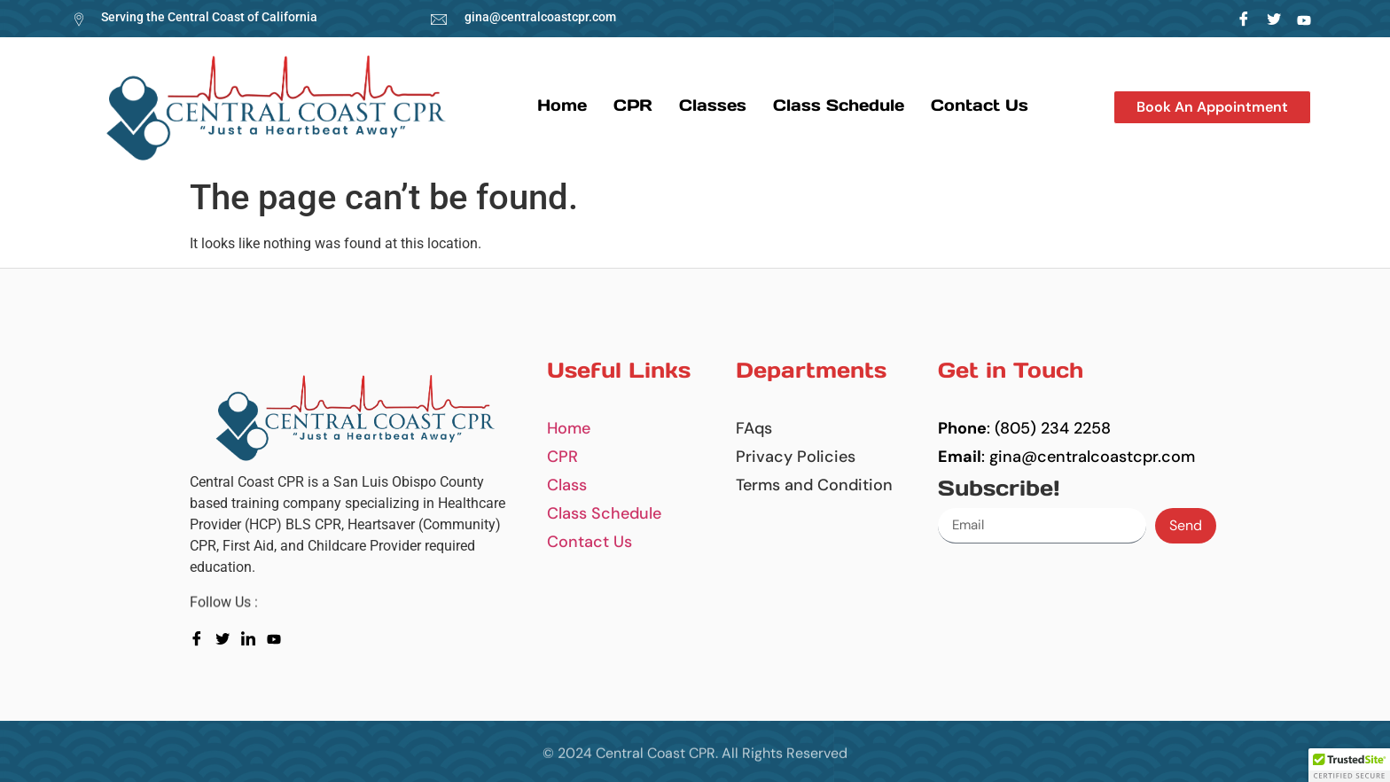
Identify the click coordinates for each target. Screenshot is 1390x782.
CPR (632, 105)
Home (562, 105)
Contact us (979, 105)
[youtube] (278, 637)
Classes (712, 105)
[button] (1212, 107)
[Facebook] (1244, 18)
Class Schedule (838, 105)
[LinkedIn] (1304, 18)
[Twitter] (1274, 18)
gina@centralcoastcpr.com (540, 17)
